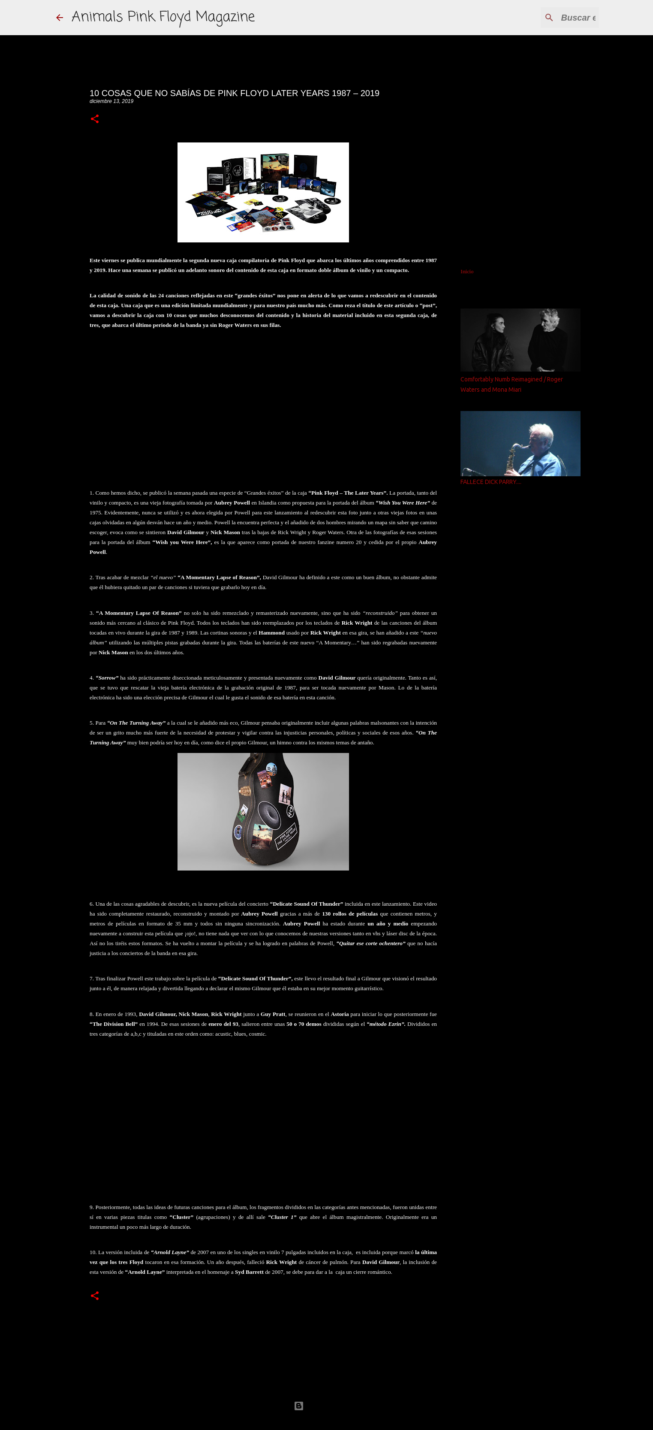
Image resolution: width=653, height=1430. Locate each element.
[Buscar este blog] (554, 17)
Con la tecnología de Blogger (327, 1406)
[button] (95, 119)
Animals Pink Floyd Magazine (163, 17)
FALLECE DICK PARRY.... (490, 481)
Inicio (467, 272)
